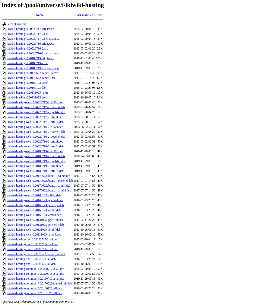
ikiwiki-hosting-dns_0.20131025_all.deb (31, 263)
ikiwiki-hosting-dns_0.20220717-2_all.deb (32, 239)
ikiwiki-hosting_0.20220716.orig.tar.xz (30, 43)
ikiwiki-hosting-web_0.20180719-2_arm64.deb (35, 170)
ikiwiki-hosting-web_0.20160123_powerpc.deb (35, 205)
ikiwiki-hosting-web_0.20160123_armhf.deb (34, 210)
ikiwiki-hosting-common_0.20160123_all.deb (34, 288)
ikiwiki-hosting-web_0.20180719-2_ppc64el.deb (36, 161)
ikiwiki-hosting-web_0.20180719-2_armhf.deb (35, 166)
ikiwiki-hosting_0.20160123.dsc (26, 87)
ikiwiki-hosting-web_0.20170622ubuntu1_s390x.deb (39, 175)
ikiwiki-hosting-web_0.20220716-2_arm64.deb (35, 146)
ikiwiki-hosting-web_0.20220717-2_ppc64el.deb (36, 112)
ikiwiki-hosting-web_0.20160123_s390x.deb (34, 195)
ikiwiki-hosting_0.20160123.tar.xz (27, 82)
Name (39, 15)
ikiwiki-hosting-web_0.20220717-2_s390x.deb (35, 102)
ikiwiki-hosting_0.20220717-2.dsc (27, 33)
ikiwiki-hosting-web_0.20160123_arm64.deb (34, 215)
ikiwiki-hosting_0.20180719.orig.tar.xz (30, 58)
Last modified (84, 15)
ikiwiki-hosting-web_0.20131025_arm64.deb (34, 234)
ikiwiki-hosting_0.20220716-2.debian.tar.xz (33, 53)
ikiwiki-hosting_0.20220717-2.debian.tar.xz (33, 38)
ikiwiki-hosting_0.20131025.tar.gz (27, 92)
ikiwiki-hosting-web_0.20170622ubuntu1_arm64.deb (39, 190)
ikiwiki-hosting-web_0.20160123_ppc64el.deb (35, 200)
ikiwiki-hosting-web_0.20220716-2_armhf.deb (35, 141)
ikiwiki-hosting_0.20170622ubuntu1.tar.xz (32, 73)
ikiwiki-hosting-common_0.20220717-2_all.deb (36, 268)
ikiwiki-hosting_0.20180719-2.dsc (27, 63)
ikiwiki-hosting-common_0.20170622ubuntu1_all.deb (39, 283)
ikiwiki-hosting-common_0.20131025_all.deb (34, 293)
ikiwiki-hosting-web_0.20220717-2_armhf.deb (35, 117)
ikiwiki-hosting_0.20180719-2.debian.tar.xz (33, 68)
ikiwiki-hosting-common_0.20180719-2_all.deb (36, 278)
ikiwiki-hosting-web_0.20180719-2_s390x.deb (35, 151)
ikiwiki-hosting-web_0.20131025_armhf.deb (34, 229)
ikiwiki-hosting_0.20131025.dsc (26, 97)
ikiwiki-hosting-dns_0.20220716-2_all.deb (32, 244)
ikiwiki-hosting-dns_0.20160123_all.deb (31, 259)
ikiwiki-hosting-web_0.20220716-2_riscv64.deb (36, 131)
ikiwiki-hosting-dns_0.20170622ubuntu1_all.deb (36, 254)
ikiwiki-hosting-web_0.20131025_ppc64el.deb (35, 219)
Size (99, 15)
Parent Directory (17, 24)
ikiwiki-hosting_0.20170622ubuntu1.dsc (31, 77)
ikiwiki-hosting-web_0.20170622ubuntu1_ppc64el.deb (40, 180)
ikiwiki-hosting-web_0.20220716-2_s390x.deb (35, 126)
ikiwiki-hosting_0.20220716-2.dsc (27, 48)
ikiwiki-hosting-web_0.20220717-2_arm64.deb (35, 122)
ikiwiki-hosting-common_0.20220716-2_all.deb (36, 273)
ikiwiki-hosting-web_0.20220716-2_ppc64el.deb (36, 136)
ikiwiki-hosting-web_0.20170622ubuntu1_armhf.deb (39, 185)
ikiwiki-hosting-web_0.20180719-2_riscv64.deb (36, 156)
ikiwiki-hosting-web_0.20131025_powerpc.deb (35, 224)
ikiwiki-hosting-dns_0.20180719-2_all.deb (32, 249)
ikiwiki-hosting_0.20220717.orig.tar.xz (30, 28)
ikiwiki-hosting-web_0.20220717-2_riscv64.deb (36, 107)
